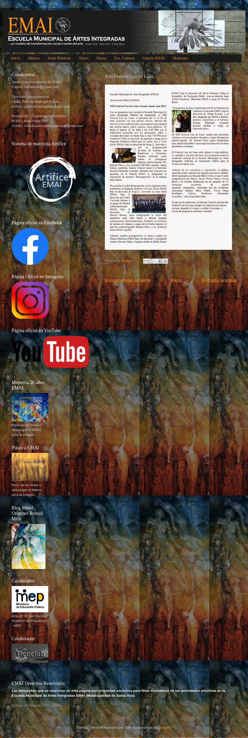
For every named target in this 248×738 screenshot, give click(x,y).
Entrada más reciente (128, 280)
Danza (101, 58)
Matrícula (180, 58)
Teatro (84, 58)
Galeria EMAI (154, 58)
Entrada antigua (219, 280)
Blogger (164, 727)
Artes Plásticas (59, 58)
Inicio (15, 58)
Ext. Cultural (124, 58)
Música (34, 58)
